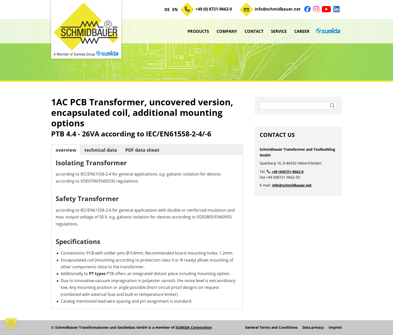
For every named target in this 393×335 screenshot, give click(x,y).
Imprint (335, 327)
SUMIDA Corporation (193, 327)
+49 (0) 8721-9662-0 (213, 9)
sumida (328, 31)
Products (198, 31)
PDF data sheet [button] (142, 150)
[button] (11, 324)
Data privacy (313, 327)
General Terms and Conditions (271, 327)
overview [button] (66, 150)
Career (302, 31)
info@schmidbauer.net (278, 9)
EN (175, 10)
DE (167, 10)
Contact (254, 31)
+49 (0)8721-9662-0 (287, 171)
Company (227, 31)
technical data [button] (100, 150)
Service (279, 31)
